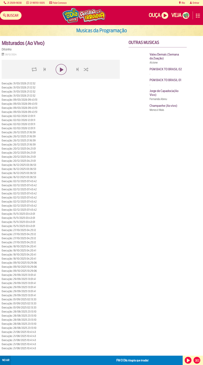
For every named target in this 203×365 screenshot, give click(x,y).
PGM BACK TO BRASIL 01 (165, 80)
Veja (176, 15)
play (61, 77)
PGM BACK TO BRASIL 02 (166, 69)
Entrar (195, 2)
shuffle (86, 77)
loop (34, 77)
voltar (43, 77)
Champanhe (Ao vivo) (163, 105)
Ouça (154, 15)
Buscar (12, 15)
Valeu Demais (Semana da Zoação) (164, 56)
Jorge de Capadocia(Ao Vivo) (164, 93)
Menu (198, 15)
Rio (183, 2)
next (77, 77)
